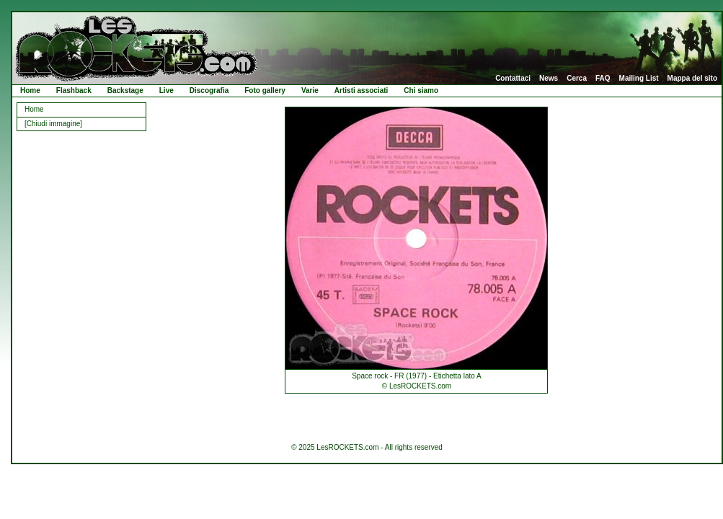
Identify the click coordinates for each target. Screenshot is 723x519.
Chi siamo (421, 90)
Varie (310, 90)
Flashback (74, 90)
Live (166, 90)
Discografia (209, 90)
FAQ (603, 78)
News (548, 78)
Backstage (125, 90)
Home (30, 90)
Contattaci (513, 78)
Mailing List (639, 78)
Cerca (577, 78)
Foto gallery (264, 90)
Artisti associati (361, 90)
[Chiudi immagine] (53, 124)
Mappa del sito (692, 78)
